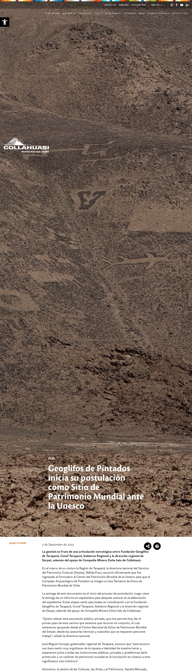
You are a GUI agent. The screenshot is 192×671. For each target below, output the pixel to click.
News (142, 13)
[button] (4, 22)
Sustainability (113, 13)
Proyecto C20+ (180, 13)
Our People (85, 13)
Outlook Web (138, 5)
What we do (69, 13)
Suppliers (124, 5)
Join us (98, 13)
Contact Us (110, 5)
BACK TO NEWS (17, 543)
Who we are (52, 13)
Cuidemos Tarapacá (158, 13)
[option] (96, 268)
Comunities (130, 13)
